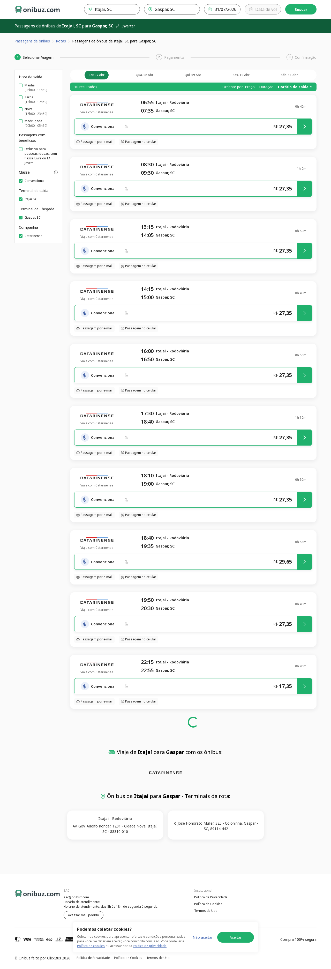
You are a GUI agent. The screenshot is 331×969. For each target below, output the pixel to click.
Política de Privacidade (211, 897)
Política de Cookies (208, 904)
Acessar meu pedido (83, 915)
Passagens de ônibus (32, 41)
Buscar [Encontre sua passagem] (301, 9)
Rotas (61, 41)
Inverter (125, 26)
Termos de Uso (205, 910)
